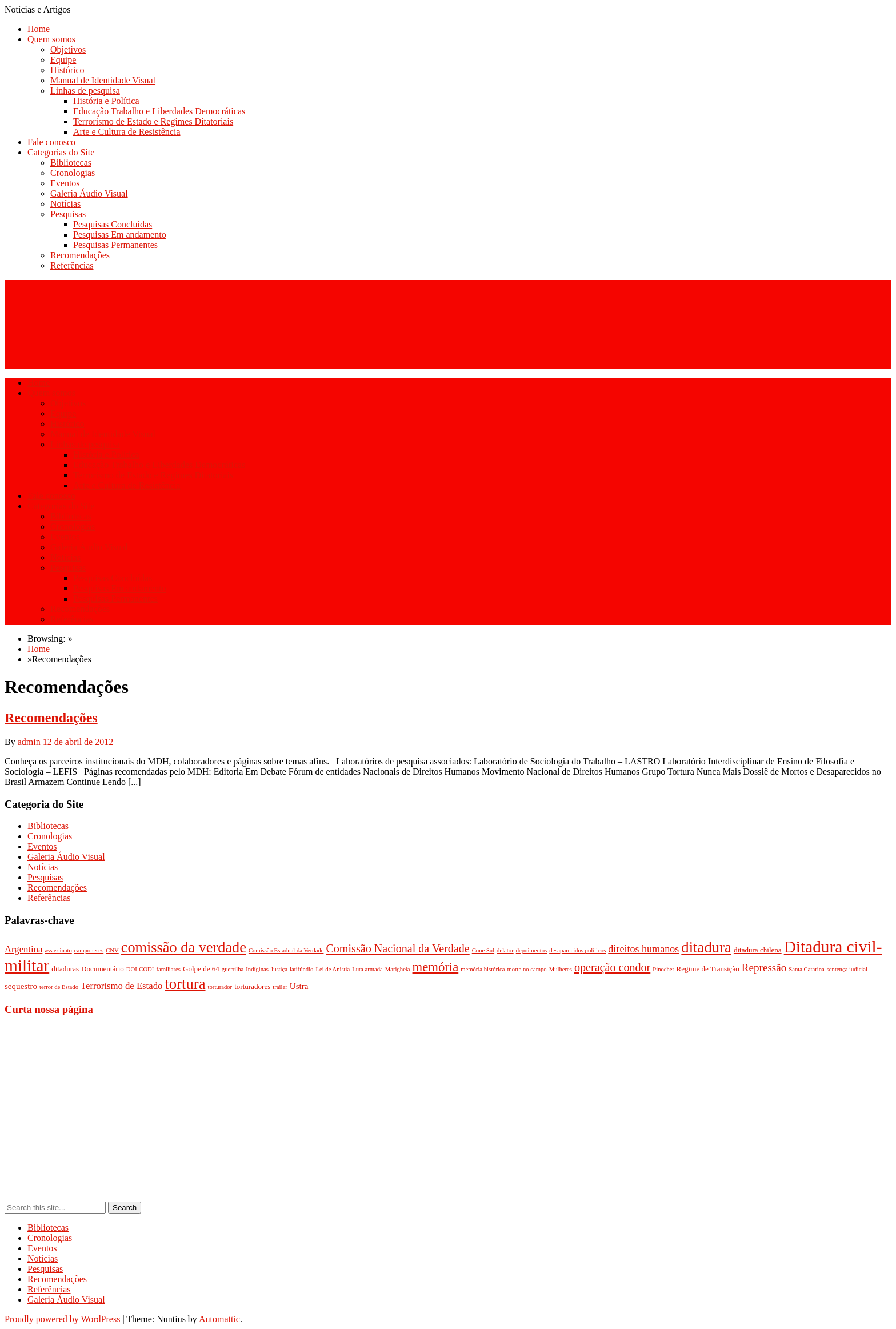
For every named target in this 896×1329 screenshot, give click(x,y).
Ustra (299, 986)
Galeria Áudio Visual (89, 193)
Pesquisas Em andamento (119, 234)
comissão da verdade (183, 947)
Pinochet (663, 969)
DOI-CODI (140, 969)
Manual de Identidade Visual (102, 80)
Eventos (65, 183)
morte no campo (526, 969)
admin (29, 742)
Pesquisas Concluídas (112, 224)
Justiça (279, 969)
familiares (168, 969)
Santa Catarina (806, 969)
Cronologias (72, 173)
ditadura (706, 947)
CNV (112, 950)
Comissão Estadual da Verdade (286, 950)
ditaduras (65, 968)
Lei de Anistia (332, 969)
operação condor (612, 967)
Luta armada (367, 969)
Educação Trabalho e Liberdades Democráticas (159, 111)
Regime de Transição (708, 968)
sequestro (21, 986)
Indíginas (257, 969)
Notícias (65, 204)
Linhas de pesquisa (85, 90)
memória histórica (483, 969)
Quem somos (51, 39)
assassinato (58, 950)
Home (38, 29)
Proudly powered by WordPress (62, 1319)
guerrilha (232, 969)
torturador (220, 987)
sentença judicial (847, 969)
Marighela (397, 969)
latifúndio (301, 969)
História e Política (106, 101)
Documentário (102, 968)
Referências (72, 265)
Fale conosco (51, 142)
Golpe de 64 (201, 968)
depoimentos (531, 950)
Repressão (764, 968)
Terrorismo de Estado (121, 985)
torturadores (252, 986)
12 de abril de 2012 (78, 742)
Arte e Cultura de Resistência (127, 132)
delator (505, 950)
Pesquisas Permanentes (115, 245)
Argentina (23, 949)
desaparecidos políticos (577, 950)
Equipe (63, 60)
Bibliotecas (70, 162)
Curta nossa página (49, 1009)
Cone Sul (483, 950)
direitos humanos (643, 949)
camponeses (89, 950)
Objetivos (68, 49)
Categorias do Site (60, 152)
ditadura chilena (758, 950)
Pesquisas (68, 214)
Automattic (219, 1319)
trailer (280, 987)
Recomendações (80, 255)
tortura (185, 983)
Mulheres (560, 969)
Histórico (67, 70)
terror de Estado (58, 987)
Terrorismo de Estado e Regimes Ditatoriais (153, 121)
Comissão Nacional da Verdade (397, 948)
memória (436, 967)
